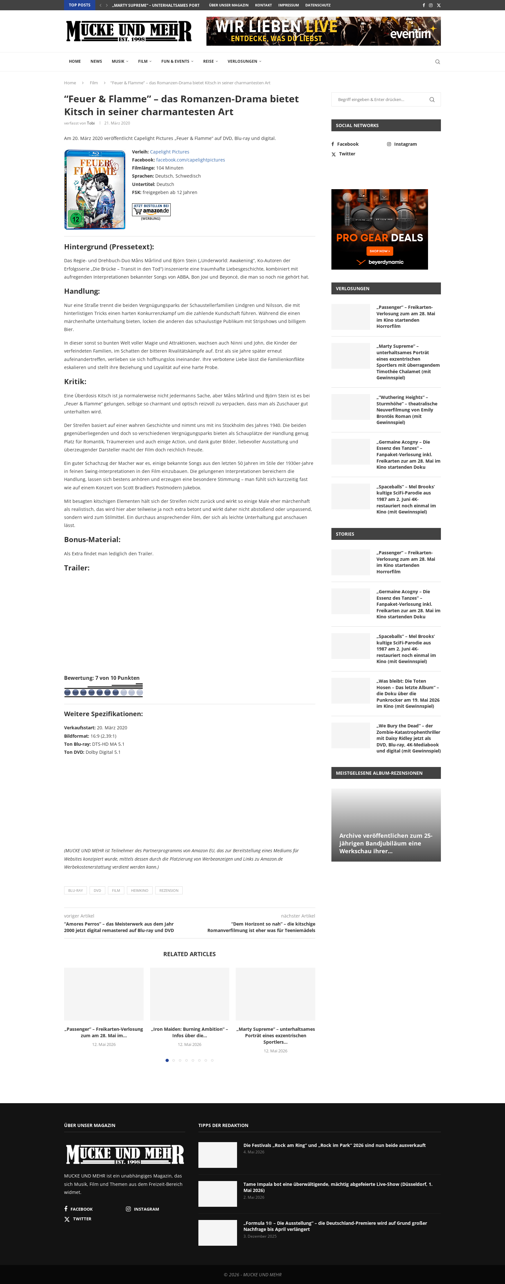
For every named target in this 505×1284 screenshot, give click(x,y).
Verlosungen (242, 61)
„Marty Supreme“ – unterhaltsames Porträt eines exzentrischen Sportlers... (275, 1035)
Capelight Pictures (169, 152)
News (96, 61)
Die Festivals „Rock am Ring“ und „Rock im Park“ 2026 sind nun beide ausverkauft (334, 1145)
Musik (118, 61)
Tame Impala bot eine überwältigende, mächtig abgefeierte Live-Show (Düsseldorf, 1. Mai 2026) (338, 1187)
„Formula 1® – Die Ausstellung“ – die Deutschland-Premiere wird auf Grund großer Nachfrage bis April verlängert (335, 1226)
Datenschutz (317, 5)
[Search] (437, 61)
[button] (100, 5)
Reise (208, 61)
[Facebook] (424, 5)
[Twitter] (439, 5)
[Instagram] (431, 5)
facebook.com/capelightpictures (190, 160)
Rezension (168, 890)
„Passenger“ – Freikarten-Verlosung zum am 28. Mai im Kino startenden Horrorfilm (405, 316)
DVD (97, 890)
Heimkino (139, 890)
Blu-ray (75, 890)
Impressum (288, 5)
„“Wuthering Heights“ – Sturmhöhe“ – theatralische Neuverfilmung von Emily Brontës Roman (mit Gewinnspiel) (406, 409)
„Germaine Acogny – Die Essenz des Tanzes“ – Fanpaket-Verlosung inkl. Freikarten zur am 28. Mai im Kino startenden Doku (408, 454)
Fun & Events (175, 61)
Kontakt (263, 5)
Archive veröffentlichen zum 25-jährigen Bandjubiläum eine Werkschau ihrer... (386, 843)
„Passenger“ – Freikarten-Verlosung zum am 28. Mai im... (103, 1032)
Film (143, 61)
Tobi (91, 123)
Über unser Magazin (229, 5)
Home (75, 61)
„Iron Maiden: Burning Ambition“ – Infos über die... (167, 5)
